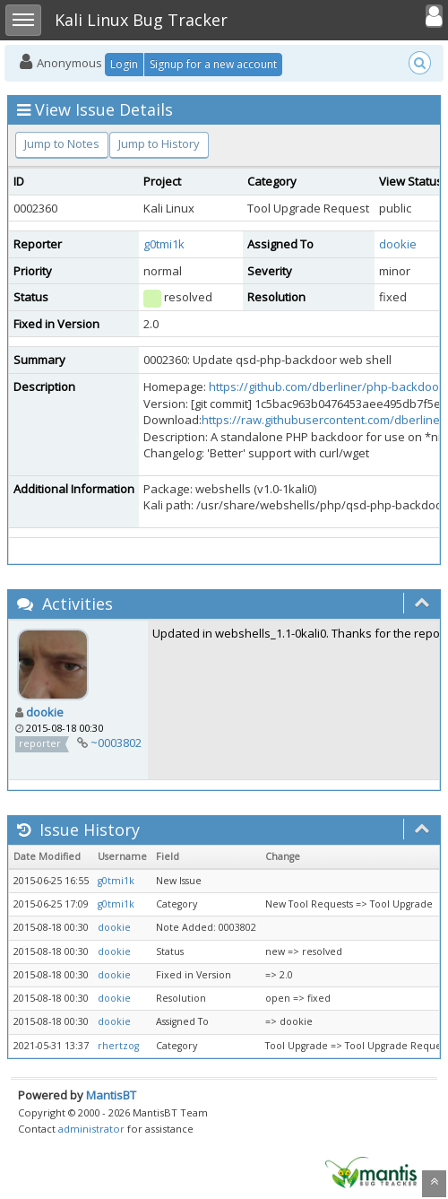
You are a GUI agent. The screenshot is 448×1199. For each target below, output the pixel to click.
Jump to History (159, 143)
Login (124, 64)
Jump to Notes (61, 143)
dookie (398, 244)
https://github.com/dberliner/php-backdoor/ (328, 386)
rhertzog (118, 1045)
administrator (91, 1128)
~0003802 (116, 742)
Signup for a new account (213, 64)
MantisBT (111, 1095)
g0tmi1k (164, 244)
